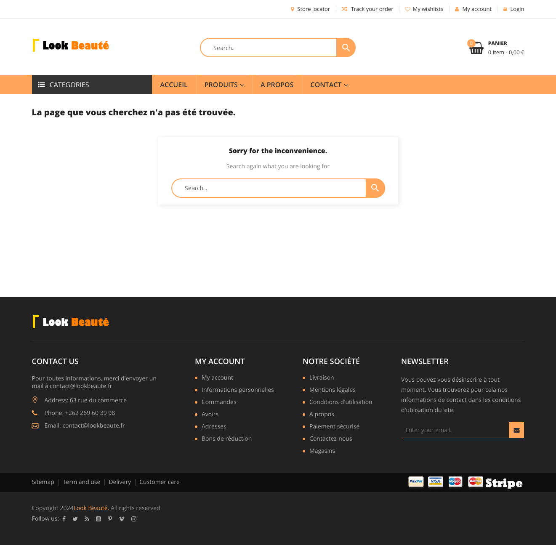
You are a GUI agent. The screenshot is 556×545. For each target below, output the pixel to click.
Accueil (174, 84)
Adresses (214, 427)
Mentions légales (332, 390)
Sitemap (43, 482)
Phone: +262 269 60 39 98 (80, 413)
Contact (327, 84)
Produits (222, 84)
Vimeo (122, 519)
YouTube (98, 519)
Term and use (82, 482)
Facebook (64, 519)
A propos (321, 415)
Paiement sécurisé (334, 427)
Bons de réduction (227, 439)
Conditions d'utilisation (340, 402)
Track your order (367, 9)
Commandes (219, 402)
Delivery (120, 482)
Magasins (322, 451)
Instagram (133, 519)
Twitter (75, 519)
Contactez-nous (330, 439)
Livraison (321, 378)
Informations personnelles (238, 390)
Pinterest (110, 519)
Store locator (310, 9)
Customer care (159, 482)
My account (220, 361)
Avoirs (210, 415)
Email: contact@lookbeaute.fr (85, 426)
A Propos (277, 84)
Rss (87, 519)
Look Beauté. (91, 508)
